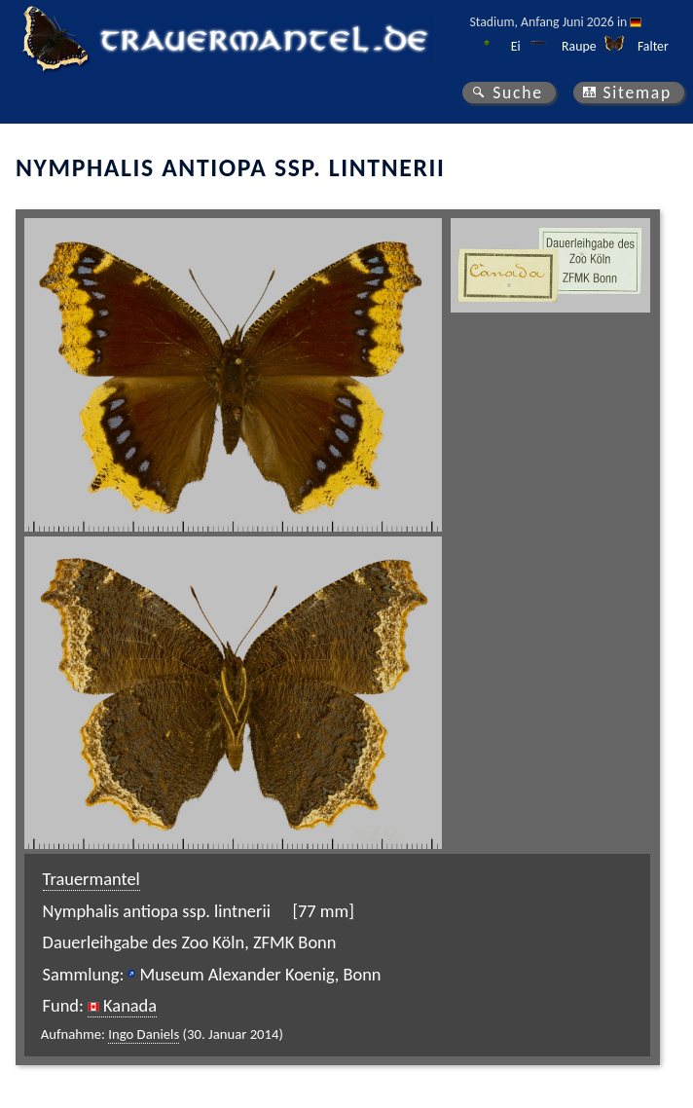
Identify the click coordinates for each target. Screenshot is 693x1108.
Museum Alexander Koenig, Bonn (260, 974)
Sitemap (637, 92)
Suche (517, 92)
